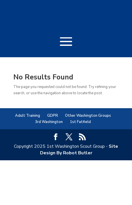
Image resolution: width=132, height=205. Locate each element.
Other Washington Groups (88, 115)
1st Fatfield (80, 121)
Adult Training (27, 115)
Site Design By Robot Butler (79, 149)
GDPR (52, 115)
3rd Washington (49, 121)
